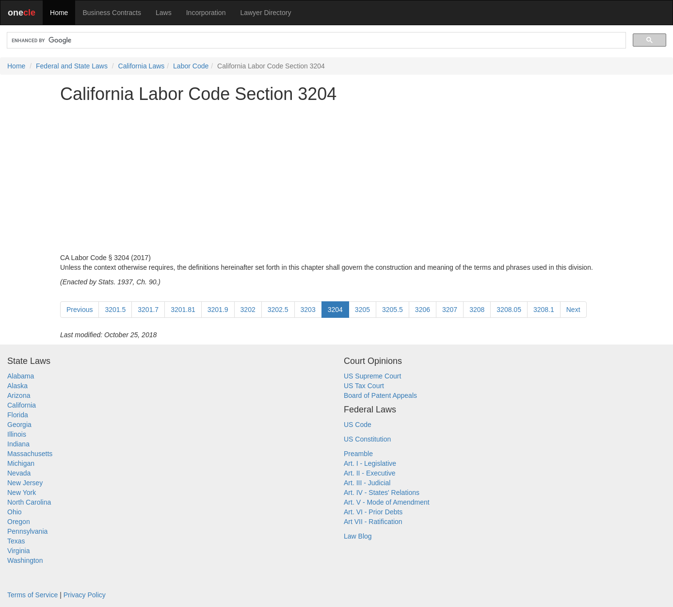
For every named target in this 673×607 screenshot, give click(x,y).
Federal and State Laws (72, 66)
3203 (308, 309)
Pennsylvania (27, 531)
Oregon (18, 521)
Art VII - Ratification (373, 521)
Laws (164, 12)
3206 (422, 309)
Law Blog (358, 536)
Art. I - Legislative (370, 463)
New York (21, 492)
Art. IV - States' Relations (381, 492)
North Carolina (29, 502)
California (21, 405)
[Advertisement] (336, 178)
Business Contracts (111, 12)
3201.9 (218, 309)
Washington (25, 560)
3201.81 (183, 309)
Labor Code (190, 66)
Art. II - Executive (370, 473)
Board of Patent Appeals (380, 395)
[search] (315, 40)
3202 (248, 309)
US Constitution (367, 439)
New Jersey (25, 483)
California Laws (141, 66)
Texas (16, 541)
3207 (449, 309)
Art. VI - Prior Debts (373, 512)
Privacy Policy (85, 595)
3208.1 (543, 309)
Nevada (19, 473)
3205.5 (392, 309)
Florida (17, 415)
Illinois (16, 434)
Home (59, 12)
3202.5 (278, 309)
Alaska (17, 386)
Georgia (19, 424)
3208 (476, 309)
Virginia (18, 551)
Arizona (18, 395)
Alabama (20, 376)
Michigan (20, 463)
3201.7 (148, 309)
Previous (79, 309)
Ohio (14, 512)
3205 (362, 309)
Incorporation (206, 12)
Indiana (18, 444)
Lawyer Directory (265, 12)
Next (573, 309)
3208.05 (509, 309)
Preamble (358, 454)
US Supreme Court (372, 376)
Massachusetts (29, 454)
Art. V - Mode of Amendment (387, 502)
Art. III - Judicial (367, 483)
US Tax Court (364, 386)
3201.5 (115, 309)
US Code (357, 424)
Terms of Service (32, 595)
